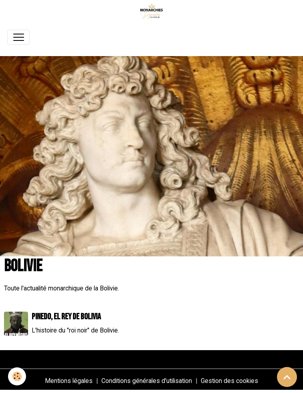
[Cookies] (17, 376)
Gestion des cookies (229, 381)
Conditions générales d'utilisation (146, 381)
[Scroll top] (287, 377)
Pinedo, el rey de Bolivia (66, 317)
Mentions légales (69, 381)
